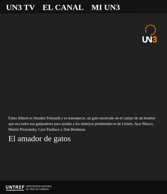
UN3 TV (20, 7)
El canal (63, 7)
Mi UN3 (105, 7)
